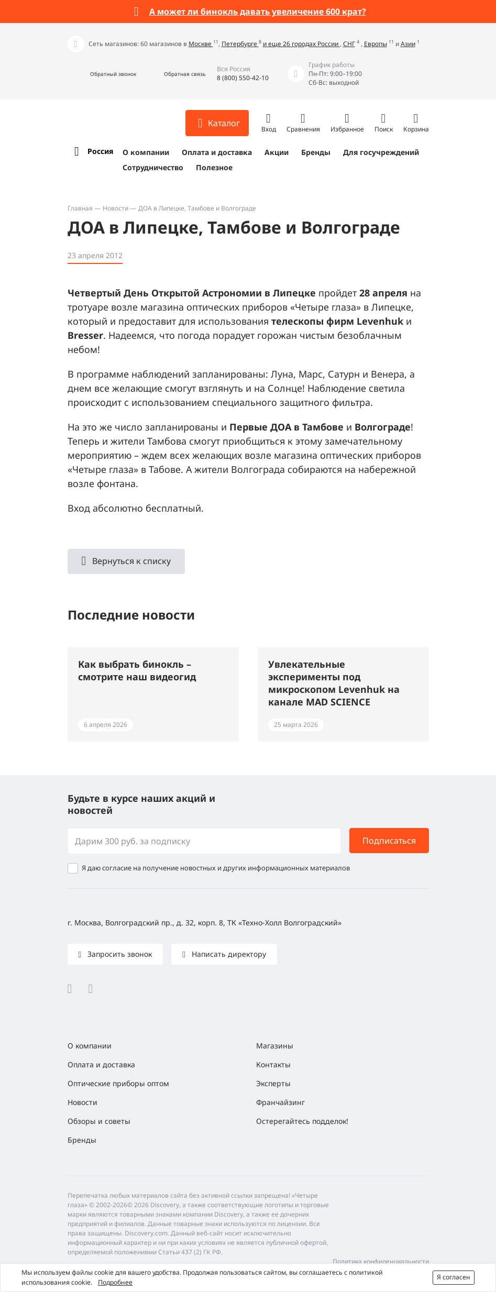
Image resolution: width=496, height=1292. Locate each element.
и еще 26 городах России (301, 43)
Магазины (274, 1046)
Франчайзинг (280, 1102)
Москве (201, 43)
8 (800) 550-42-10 (243, 77)
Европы (375, 43)
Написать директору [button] (228, 954)
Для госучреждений (381, 152)
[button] (102, 74)
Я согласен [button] (453, 1277)
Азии (408, 43)
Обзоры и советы (99, 1121)
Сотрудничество (153, 167)
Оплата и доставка (217, 152)
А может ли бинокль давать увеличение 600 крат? (257, 11)
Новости (115, 208)
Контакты (273, 1064)
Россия (100, 151)
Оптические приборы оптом (118, 1083)
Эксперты (273, 1083)
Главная (80, 208)
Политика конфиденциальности (381, 1261)
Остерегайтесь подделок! (302, 1121)
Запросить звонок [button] (118, 954)
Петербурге (240, 43)
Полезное (214, 167)
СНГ (349, 43)
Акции (276, 152)
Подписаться (389, 840)
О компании (146, 152)
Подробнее (115, 1282)
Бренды (315, 152)
